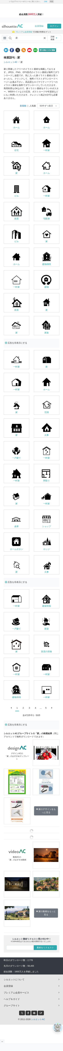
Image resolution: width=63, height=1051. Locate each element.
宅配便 (46, 218)
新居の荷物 (46, 651)
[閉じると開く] (2, 1041)
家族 (46, 332)
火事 (46, 435)
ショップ (46, 526)
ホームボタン (16, 549)
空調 (46, 412)
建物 (46, 287)
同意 (51, 1)
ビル (16, 196)
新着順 (23, 106)
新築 (46, 628)
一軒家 (46, 150)
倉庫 (16, 526)
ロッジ (46, 549)
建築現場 (46, 606)
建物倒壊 (46, 264)
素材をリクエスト (45, 947)
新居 (16, 218)
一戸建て (16, 458)
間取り (46, 480)
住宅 (16, 150)
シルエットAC (10, 62)
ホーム (16, 127)
